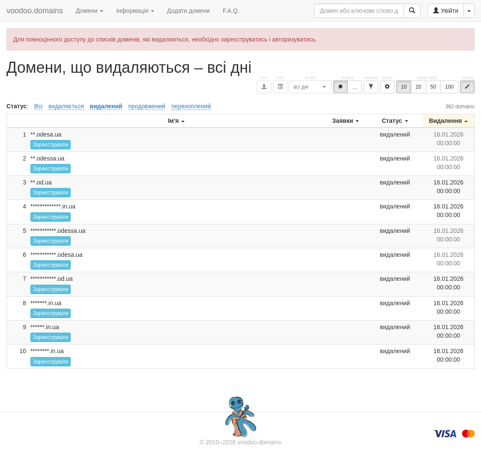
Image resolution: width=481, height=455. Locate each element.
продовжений (147, 106)
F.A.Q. (231, 10)
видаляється (66, 106)
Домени (89, 10)
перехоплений (191, 106)
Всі (38, 106)
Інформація (135, 10)
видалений (106, 106)
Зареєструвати (50, 145)
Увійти (445, 10)
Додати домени (188, 10)
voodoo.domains (34, 10)
